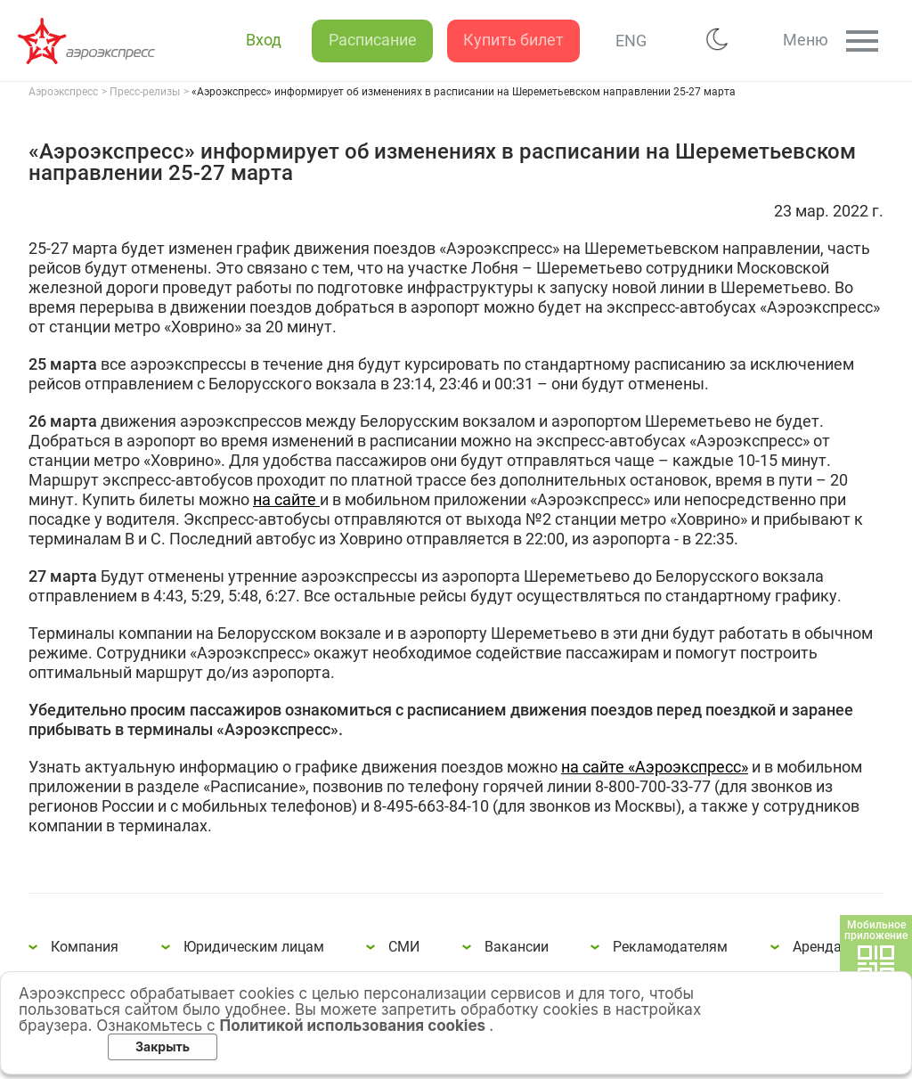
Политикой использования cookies (355, 1025)
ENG (621, 40)
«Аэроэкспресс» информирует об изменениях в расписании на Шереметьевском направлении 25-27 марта (89, 41)
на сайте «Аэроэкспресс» (654, 766)
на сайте (286, 499)
